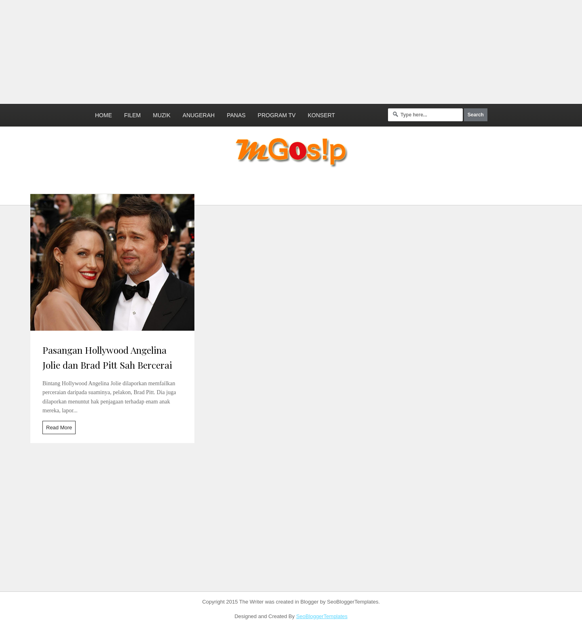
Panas (236, 115)
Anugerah (199, 115)
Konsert (321, 115)
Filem (132, 115)
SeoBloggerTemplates (322, 616)
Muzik (162, 115)
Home (103, 115)
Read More (59, 427)
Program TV (277, 115)
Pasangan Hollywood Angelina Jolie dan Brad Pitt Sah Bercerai (107, 357)
